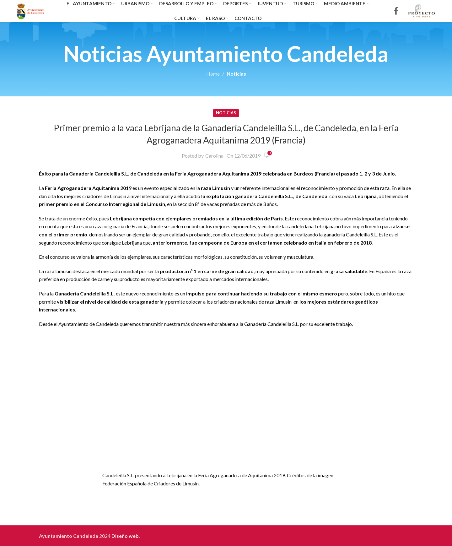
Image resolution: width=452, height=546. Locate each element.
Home (213, 74)
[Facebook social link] (395, 11)
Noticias (236, 74)
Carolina (214, 156)
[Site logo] (30, 10)
